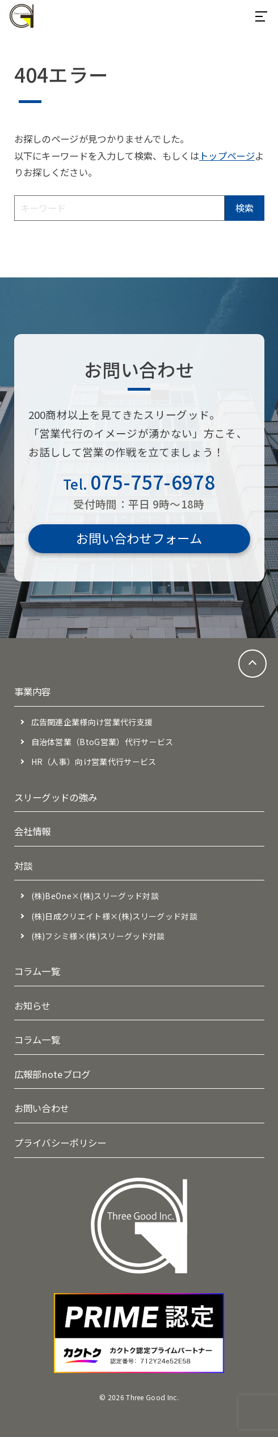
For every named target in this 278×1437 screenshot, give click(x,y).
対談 (23, 866)
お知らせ (32, 1005)
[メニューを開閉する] (261, 16)
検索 (244, 208)
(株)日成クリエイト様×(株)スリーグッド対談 (114, 916)
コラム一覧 (37, 971)
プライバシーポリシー (60, 1142)
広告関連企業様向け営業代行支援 (92, 722)
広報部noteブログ (52, 1074)
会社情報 (32, 831)
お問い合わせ (42, 1108)
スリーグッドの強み (56, 797)
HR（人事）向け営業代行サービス (94, 761)
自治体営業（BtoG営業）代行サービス (102, 741)
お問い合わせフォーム (139, 538)
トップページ (227, 155)
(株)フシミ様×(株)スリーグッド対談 (98, 936)
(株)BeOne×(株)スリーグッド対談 (95, 895)
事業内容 (32, 691)
